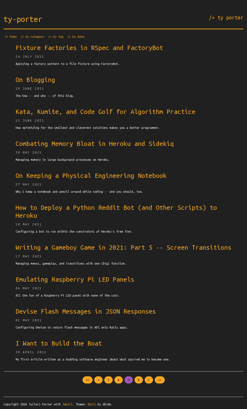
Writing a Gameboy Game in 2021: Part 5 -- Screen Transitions (123, 247)
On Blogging (35, 79)
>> (159, 380)
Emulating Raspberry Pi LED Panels (75, 279)
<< (87, 380)
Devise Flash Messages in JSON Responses (86, 311)
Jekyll (67, 404)
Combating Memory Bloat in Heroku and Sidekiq (95, 143)
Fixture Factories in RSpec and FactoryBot (89, 47)
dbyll (92, 404)
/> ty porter (226, 17)
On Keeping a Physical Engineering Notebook (91, 175)
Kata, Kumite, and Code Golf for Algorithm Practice (105, 111)
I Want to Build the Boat (59, 343)
